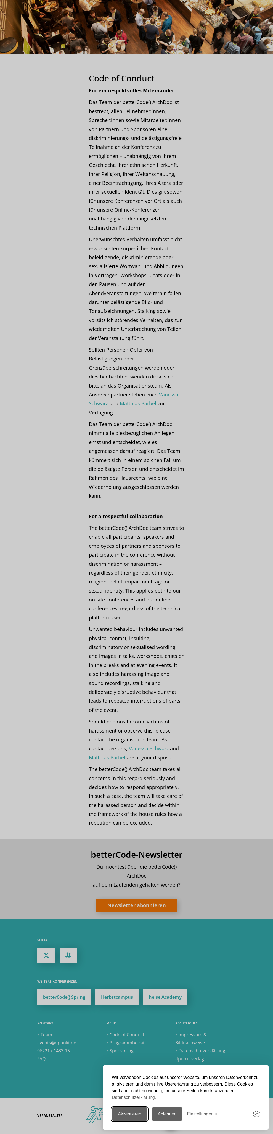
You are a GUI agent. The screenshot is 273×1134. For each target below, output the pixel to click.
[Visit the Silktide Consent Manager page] (256, 1114)
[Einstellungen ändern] (202, 1114)
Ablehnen (167, 1114)
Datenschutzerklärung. (134, 1097)
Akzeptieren (129, 1114)
